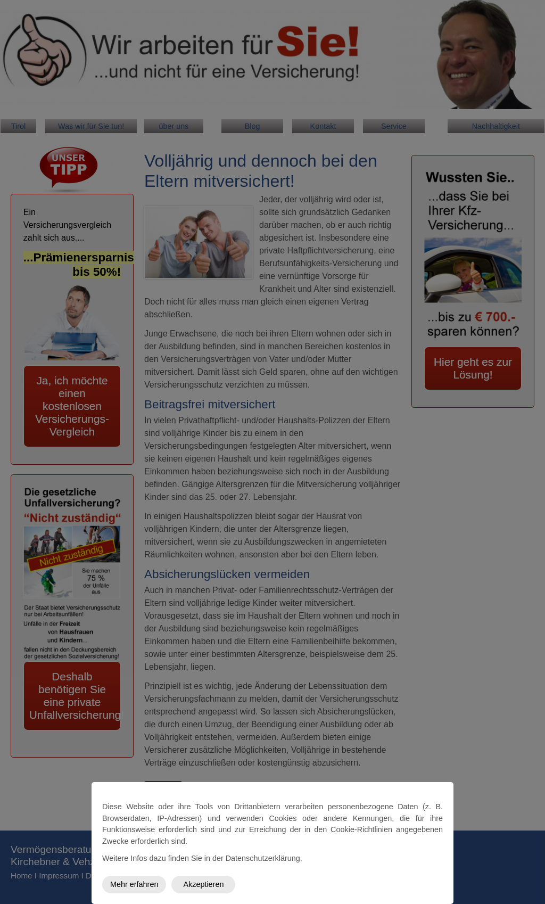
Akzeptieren (203, 884)
